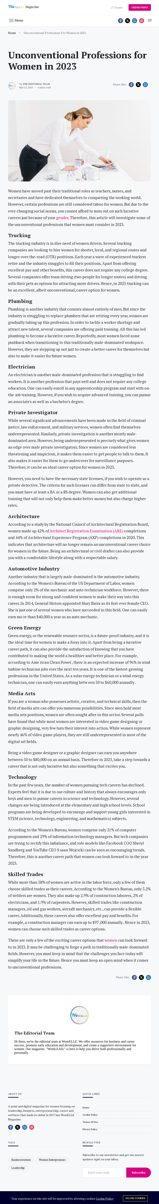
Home (12, 33)
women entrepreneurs (52, 1160)
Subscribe (139, 1172)
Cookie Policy (104, 1198)
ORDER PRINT (139, 7)
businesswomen (21, 1160)
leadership (18, 1168)
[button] (16, 20)
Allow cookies (135, 1198)
